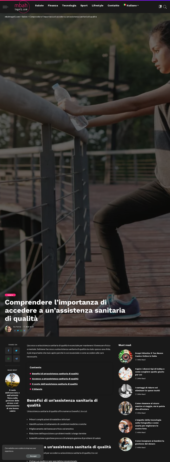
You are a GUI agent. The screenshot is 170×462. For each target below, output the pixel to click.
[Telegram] (24, 330)
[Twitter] (17, 330)
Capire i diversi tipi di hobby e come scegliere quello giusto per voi (149, 372)
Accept (33, 456)
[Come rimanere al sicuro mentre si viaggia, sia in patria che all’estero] (125, 408)
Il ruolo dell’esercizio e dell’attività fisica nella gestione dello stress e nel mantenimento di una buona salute (12, 400)
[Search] (165, 7)
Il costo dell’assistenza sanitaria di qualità (55, 384)
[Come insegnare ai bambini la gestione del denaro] (125, 444)
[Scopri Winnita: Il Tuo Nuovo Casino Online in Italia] (125, 356)
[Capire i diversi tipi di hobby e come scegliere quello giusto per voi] (125, 374)
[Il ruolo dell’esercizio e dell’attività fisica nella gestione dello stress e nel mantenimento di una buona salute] (12, 380)
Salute (10, 295)
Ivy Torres (17, 326)
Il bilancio (37, 389)
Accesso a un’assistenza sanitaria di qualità (55, 379)
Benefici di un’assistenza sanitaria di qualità (55, 373)
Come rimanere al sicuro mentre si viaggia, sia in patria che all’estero (150, 406)
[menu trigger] (7, 7)
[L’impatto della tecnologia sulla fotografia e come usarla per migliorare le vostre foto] (125, 426)
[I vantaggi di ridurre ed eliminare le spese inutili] (125, 391)
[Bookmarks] (160, 7)
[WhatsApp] (21, 330)
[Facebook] (14, 330)
